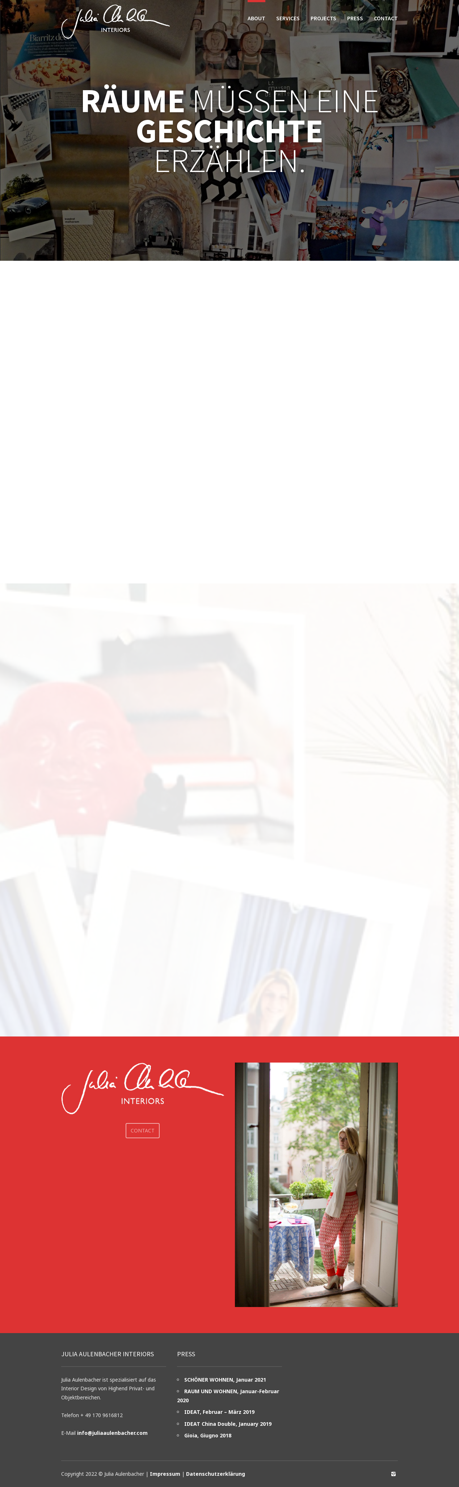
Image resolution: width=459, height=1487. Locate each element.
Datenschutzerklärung (215, 1473)
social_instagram (393, 1474)
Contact (386, 18)
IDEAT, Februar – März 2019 (219, 1411)
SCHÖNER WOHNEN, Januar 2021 (225, 1379)
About (256, 18)
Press (355, 18)
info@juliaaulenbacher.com (112, 1432)
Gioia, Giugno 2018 (207, 1435)
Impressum (165, 1473)
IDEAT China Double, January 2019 (227, 1423)
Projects (323, 18)
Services (288, 18)
